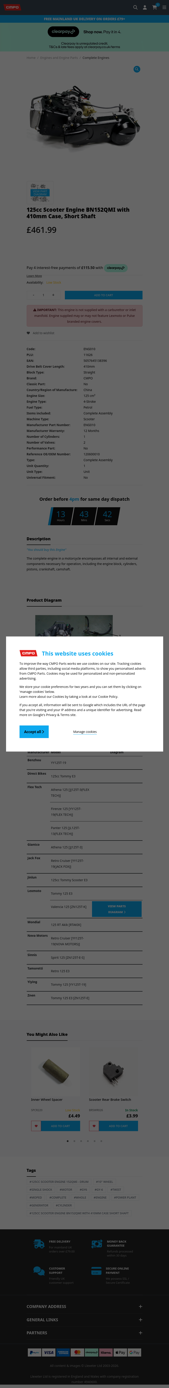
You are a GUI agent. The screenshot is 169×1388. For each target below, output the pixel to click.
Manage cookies (85, 732)
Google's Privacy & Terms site (54, 715)
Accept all (34, 732)
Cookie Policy (107, 697)
